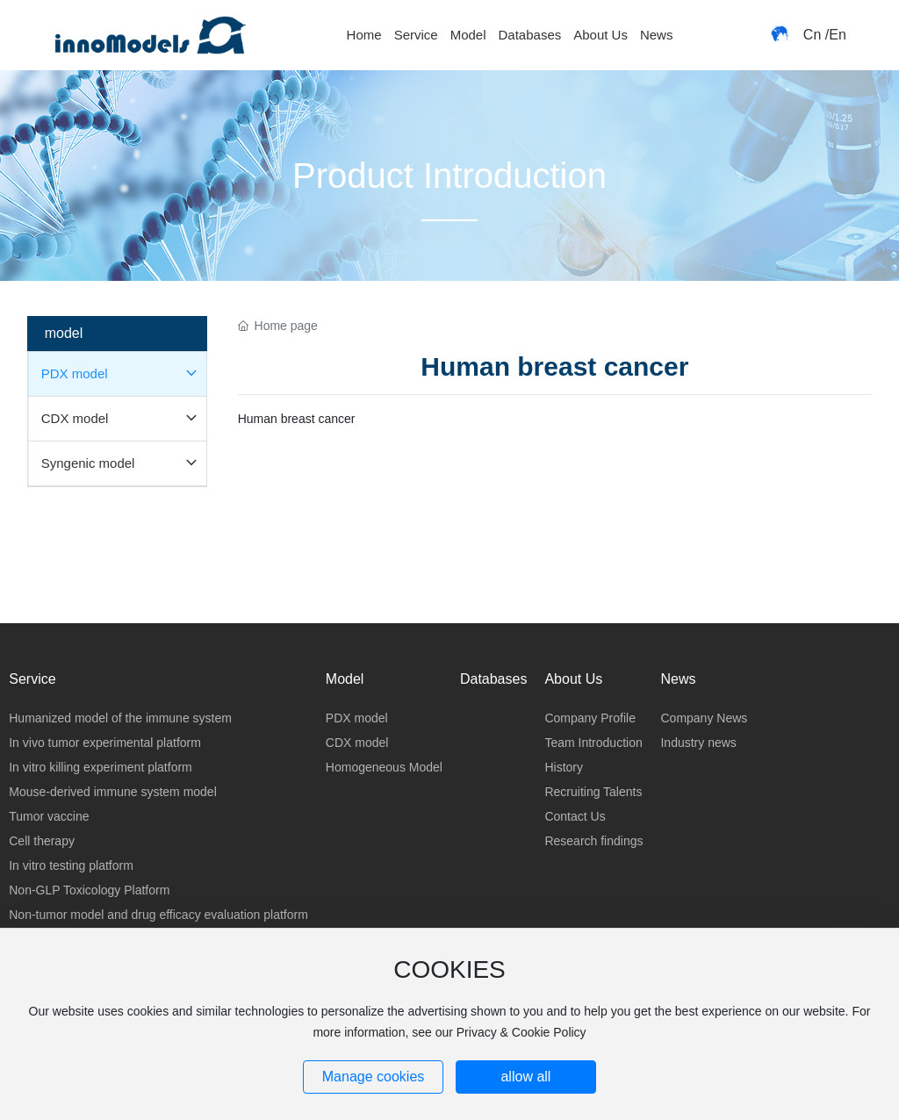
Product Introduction (449, 175)
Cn (812, 34)
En (837, 34)
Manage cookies (373, 1076)
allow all (525, 1076)
